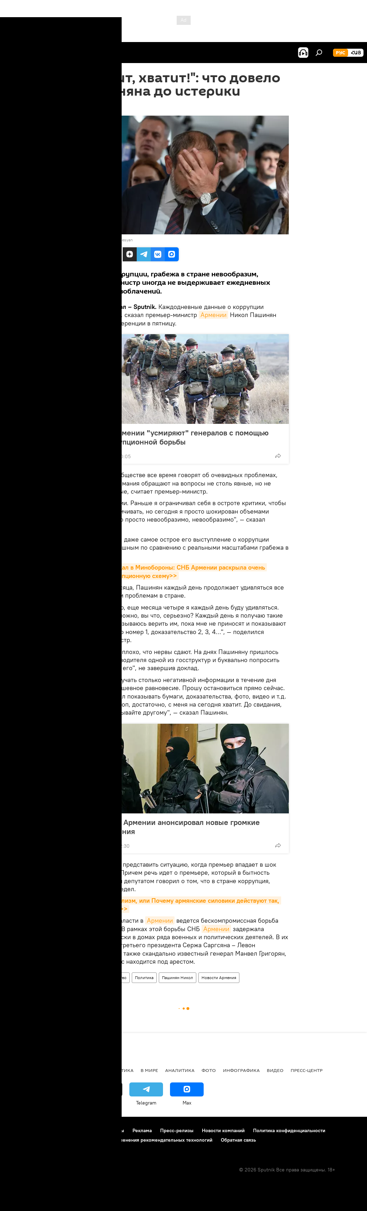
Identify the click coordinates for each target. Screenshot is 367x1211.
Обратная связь (238, 1140)
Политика (144, 977)
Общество (117, 977)
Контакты (113, 1130)
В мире (149, 1070)
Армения (90, 977)
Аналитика (180, 1070)
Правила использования (66, 1130)
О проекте (19, 1130)
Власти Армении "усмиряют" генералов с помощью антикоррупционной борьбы (177, 437)
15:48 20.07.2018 (97, 107)
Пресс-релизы (176, 1130)
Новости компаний (223, 1130)
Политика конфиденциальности (289, 1130)
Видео (275, 1070)
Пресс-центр (306, 1070)
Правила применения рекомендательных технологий (151, 1140)
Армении (213, 315)
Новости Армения (219, 977)
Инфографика (241, 1070)
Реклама (142, 1130)
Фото (209, 1070)
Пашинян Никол (177, 977)
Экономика (84, 1070)
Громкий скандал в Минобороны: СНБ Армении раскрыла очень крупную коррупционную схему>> (173, 571)
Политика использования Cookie (44, 1140)
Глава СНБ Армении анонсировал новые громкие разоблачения (173, 827)
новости (19, 1070)
